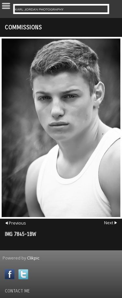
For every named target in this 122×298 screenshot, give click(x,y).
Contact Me (17, 291)
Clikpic (33, 258)
